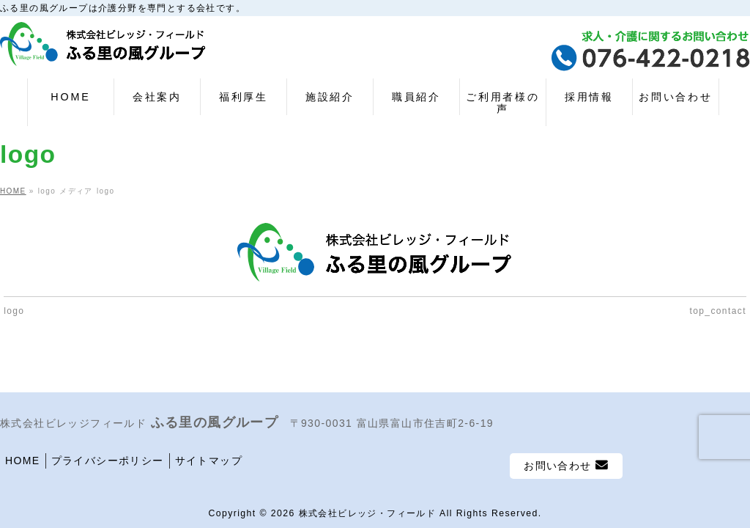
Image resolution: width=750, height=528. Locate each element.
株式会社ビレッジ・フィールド (368, 513)
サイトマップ (208, 460)
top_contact (717, 311)
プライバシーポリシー (107, 460)
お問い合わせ (566, 465)
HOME (22, 460)
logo (14, 311)
